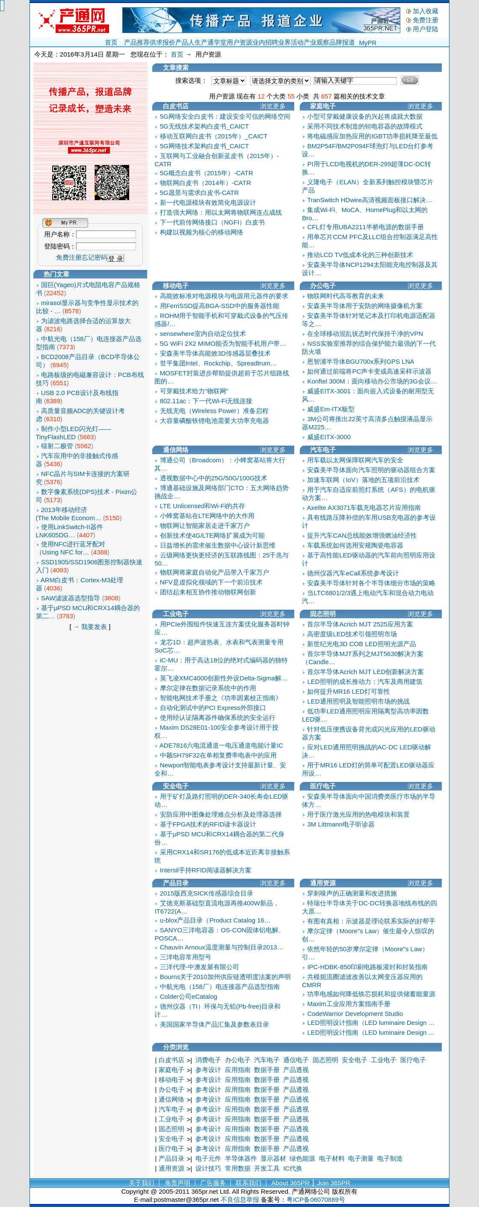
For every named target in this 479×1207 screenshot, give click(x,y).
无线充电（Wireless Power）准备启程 (214, 410)
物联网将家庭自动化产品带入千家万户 (214, 572)
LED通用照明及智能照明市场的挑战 (358, 701)
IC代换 (292, 1168)
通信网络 (171, 1099)
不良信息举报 (240, 1199)
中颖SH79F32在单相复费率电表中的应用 (218, 755)
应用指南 (238, 1069)
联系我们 (248, 1182)
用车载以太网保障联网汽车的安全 (355, 460)
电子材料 (332, 1158)
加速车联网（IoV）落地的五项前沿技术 (363, 479)
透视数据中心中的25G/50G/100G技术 (214, 478)
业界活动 (291, 42)
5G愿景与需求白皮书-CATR (199, 192)
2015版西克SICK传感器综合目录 (206, 893)
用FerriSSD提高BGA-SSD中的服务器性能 (219, 305)
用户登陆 (425, 29)
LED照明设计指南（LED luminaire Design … (371, 1022)
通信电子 (296, 1059)
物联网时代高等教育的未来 (345, 296)
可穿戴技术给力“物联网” (194, 391)
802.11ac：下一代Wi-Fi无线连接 (206, 400)
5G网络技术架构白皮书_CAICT (204, 146)
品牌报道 (342, 42)
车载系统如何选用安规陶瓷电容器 (355, 545)
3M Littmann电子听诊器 (341, 824)
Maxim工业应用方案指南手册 (348, 1003)
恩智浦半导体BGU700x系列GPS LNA (360, 361)
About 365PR (291, 1182)
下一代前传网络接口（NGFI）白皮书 (212, 222)
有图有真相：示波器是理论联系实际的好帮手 (371, 921)
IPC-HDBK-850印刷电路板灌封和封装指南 (367, 966)
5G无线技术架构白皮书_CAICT (204, 126)
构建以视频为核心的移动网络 (201, 232)
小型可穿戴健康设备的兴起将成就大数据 (365, 116)
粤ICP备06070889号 (316, 1199)
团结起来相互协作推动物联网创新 (208, 592)
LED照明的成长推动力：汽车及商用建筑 (364, 681)
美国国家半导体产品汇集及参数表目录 (214, 1024)
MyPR (368, 42)
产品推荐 (137, 42)
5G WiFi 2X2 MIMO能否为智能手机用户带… (223, 343)
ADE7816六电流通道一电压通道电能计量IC (221, 745)
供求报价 (162, 42)
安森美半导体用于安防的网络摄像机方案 (365, 305)
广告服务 (213, 1182)
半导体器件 (241, 1158)
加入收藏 (425, 11)
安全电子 (354, 1059)
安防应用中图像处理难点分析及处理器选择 (221, 814)
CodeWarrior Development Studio (355, 1013)
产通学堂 (214, 42)
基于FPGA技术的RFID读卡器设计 (208, 824)
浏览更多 (273, 106)
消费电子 (208, 1059)
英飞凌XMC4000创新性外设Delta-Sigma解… (224, 678)
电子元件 (208, 1158)
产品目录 (171, 1158)
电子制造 (390, 1158)
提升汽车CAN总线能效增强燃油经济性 (362, 535)
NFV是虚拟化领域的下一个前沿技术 (211, 582)
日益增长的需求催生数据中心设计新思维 (217, 545)
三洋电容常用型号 (185, 957)
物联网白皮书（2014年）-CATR (205, 182)
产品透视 (296, 1069)
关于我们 (141, 1182)
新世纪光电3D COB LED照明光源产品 (361, 643)
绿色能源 (302, 1158)
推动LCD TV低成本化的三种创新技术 (360, 254)
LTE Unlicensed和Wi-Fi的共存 (202, 505)
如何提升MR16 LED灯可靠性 (348, 691)
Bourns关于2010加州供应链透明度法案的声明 (225, 976)
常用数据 (238, 1168)
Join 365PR (333, 1182)
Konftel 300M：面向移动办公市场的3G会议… (372, 381)
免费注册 (425, 20)
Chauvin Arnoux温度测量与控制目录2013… (222, 947)
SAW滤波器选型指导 (71, 598)
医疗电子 (413, 1059)
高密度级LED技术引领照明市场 (351, 634)
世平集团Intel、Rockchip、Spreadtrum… (218, 363)
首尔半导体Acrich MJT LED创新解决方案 (365, 671)
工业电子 (383, 1059)
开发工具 (267, 1168)
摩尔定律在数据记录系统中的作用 (208, 688)
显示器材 (273, 1158)
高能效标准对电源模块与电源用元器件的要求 (224, 296)
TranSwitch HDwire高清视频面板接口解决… (369, 200)
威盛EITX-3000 (329, 436)
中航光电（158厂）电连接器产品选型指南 (220, 986)
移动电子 (171, 1079)
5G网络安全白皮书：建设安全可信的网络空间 (225, 116)
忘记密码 (94, 257)
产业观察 (316, 42)
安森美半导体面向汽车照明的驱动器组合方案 (371, 469)
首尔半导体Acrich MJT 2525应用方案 (360, 624)
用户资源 (239, 42)
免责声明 (177, 1182)
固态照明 (325, 1059)
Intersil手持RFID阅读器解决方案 (205, 870)
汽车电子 (267, 1059)
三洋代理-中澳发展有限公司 (199, 966)
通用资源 (171, 1168)
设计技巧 (208, 1168)
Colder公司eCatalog (188, 996)
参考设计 (208, 1069)
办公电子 (238, 1059)
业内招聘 (265, 42)
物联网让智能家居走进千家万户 (205, 525)
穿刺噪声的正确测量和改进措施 (352, 893)
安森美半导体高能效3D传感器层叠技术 (215, 353)
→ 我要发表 (90, 626)
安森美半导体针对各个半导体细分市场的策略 (371, 583)
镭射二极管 (57, 445)
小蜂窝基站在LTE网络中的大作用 (207, 515)
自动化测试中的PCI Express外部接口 (213, 707)
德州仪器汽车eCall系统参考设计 (353, 573)
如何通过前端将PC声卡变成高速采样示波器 (369, 371)
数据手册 (267, 1069)
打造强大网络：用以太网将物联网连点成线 (221, 212)
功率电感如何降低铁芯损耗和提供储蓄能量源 (371, 993)
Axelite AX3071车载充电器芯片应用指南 (364, 507)
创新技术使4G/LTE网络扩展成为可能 (212, 535)
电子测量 (361, 1158)
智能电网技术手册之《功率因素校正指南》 (221, 697)
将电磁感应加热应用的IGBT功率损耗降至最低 (372, 136)
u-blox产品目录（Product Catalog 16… (215, 920)
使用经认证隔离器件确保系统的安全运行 (217, 717)
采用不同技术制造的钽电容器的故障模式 (365, 126)
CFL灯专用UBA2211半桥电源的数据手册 (365, 227)
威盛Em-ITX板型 (331, 409)
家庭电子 (171, 1069)
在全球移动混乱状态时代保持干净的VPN (365, 333)
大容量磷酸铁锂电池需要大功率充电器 (214, 420)
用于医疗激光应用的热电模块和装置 (358, 814)
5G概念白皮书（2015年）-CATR (206, 173)
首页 (111, 42)
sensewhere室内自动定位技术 (203, 333)
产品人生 (188, 42)
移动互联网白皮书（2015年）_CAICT (214, 136)
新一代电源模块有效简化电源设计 (208, 202)
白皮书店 (171, 1059)
